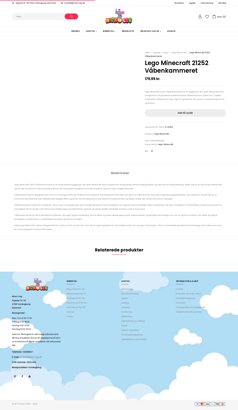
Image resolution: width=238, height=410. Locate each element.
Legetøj (192, 3)
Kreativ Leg (126, 311)
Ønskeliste (179, 3)
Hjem (147, 52)
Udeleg (125, 302)
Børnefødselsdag (130, 293)
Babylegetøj (127, 289)
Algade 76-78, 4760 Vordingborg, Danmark (34, 3)
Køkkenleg (126, 316)
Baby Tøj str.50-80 (75, 289)
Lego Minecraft (179, 52)
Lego (166, 52)
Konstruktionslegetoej (132, 334)
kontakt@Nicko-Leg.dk (30, 357)
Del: (146, 151)
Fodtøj (70, 316)
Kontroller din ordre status (188, 293)
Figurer (124, 298)
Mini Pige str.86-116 (76, 298)
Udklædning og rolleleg (133, 321)
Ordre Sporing (207, 3)
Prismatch (181, 302)
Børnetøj (222, 3)
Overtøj (70, 311)
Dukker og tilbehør (130, 330)
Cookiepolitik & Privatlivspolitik (191, 307)
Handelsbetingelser (185, 298)
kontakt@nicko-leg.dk (75, 3)
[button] (219, 16)
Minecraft (168, 144)
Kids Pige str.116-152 (76, 307)
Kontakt (179, 289)
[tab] (120, 173)
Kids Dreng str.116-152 (77, 302)
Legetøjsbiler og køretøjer (134, 339)
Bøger (124, 325)
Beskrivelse (120, 173)
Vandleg (125, 307)
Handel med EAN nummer (188, 311)
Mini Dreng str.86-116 (76, 293)
